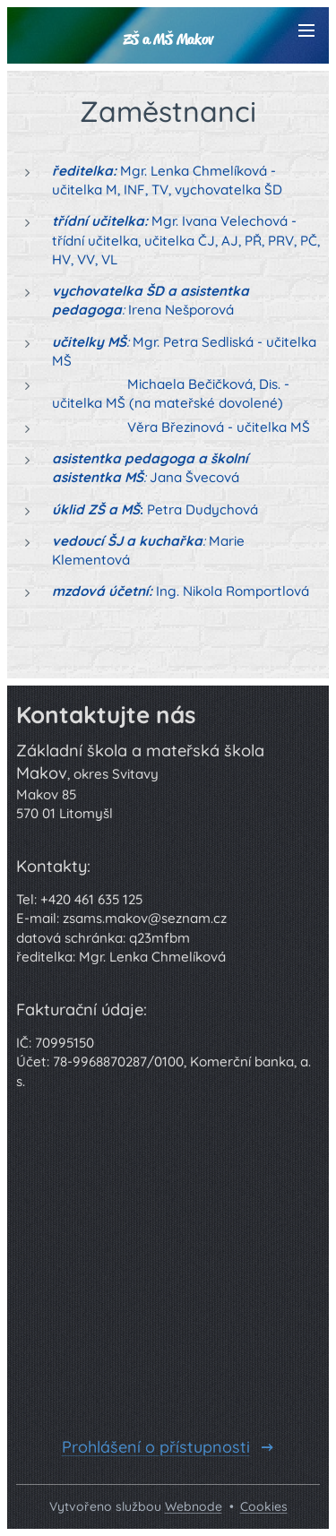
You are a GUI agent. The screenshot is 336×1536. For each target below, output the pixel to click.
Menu (306, 30)
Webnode (193, 1506)
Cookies (264, 1506)
